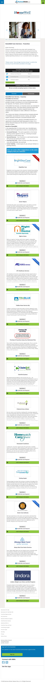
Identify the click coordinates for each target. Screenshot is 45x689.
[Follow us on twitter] (7, 662)
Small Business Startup (6, 620)
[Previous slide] (7, 30)
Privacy (2, 634)
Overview (14, 93)
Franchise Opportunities (6, 614)
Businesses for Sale (5, 609)
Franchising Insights (5, 627)
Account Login (4, 629)
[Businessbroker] (22, 2)
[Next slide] (38, 30)
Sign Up (12, 654)
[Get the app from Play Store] (17, 672)
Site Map (3, 631)
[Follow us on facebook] (3, 662)
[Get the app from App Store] (7, 672)
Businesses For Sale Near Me (7, 612)
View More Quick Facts (10, 82)
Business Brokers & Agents (6, 618)
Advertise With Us (5, 623)
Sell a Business (4, 616)
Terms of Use (4, 636)
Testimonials (31, 93)
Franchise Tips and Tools (6, 625)
